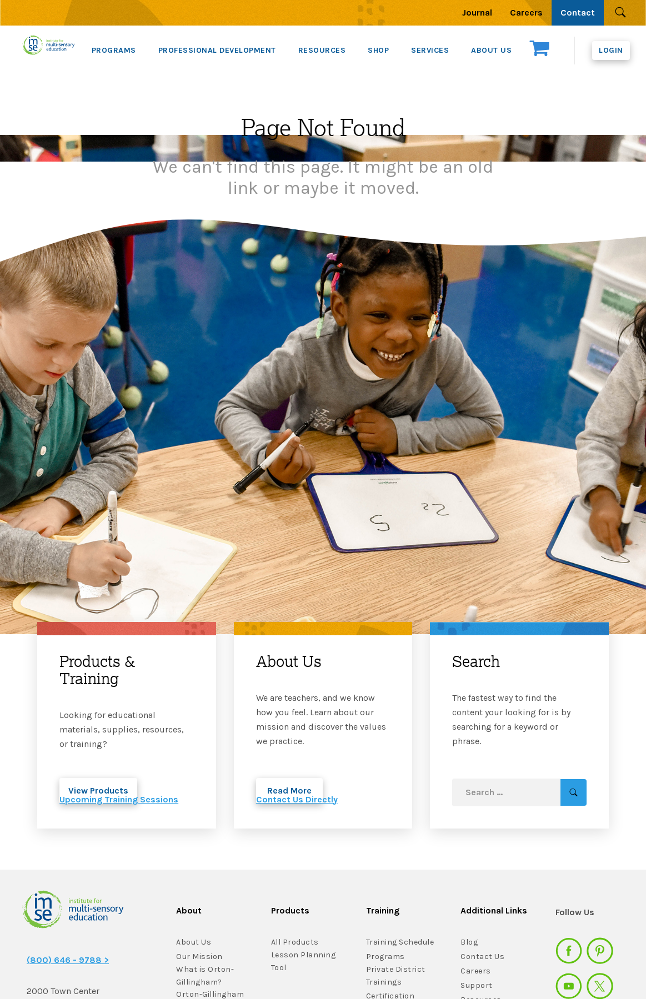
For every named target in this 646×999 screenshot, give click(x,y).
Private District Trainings (395, 976)
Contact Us (482, 956)
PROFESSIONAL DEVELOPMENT (217, 50)
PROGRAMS (114, 50)
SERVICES (430, 50)
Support (476, 985)
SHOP (378, 50)
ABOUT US (491, 50)
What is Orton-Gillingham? (205, 976)
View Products (98, 790)
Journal (477, 12)
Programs (385, 956)
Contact (577, 12)
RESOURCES (322, 50)
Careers (526, 12)
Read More (289, 790)
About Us (193, 942)
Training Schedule (400, 942)
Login (611, 50)
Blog (469, 942)
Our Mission (199, 956)
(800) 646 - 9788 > (68, 960)
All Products (295, 942)
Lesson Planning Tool (303, 961)
